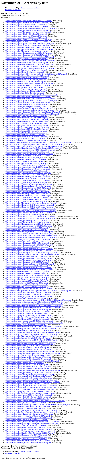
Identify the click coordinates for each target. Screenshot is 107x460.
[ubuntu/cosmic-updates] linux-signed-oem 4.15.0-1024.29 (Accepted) (29, 49)
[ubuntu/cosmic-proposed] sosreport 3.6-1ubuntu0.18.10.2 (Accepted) (29, 289)
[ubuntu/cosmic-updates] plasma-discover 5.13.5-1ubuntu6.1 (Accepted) (30, 344)
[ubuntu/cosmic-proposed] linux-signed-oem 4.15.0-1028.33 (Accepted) (29, 264)
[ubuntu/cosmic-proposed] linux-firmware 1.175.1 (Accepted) (26, 106)
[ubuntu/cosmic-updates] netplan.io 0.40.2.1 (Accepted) (24, 87)
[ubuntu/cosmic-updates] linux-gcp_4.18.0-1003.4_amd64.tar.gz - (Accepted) (31, 203)
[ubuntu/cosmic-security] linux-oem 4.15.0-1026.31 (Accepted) (26, 230)
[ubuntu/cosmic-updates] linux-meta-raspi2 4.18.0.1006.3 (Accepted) (28, 195)
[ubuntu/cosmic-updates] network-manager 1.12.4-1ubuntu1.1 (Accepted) (30, 64)
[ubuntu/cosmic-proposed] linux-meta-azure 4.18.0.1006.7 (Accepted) (29, 372)
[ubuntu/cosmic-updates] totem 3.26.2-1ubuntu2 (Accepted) (25, 80)
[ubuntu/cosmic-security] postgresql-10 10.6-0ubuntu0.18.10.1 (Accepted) (30, 209)
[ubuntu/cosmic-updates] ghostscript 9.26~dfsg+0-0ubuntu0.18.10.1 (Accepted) (32, 423)
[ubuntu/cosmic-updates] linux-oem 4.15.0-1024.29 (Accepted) (26, 51)
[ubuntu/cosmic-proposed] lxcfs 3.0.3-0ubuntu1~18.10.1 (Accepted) (28, 397)
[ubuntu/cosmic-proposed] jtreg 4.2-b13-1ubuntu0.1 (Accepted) (26, 241)
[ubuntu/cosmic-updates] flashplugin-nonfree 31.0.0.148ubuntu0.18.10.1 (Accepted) (34, 148)
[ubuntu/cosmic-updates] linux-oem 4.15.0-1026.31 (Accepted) (26, 228)
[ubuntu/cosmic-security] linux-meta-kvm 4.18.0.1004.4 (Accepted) (28, 192)
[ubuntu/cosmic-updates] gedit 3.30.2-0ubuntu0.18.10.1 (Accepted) (28, 330)
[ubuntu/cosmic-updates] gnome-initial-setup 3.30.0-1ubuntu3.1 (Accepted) (31, 328)
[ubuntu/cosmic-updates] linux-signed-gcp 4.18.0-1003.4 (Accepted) (28, 186)
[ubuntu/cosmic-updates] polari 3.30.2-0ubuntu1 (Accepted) (25, 140)
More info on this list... (13, 10)
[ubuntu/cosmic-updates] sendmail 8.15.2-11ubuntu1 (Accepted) (27, 127)
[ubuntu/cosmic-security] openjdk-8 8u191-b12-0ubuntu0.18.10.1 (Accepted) (31, 410)
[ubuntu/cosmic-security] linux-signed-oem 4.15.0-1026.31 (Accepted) (29, 233)
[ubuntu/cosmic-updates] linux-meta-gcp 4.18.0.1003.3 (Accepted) (28, 176)
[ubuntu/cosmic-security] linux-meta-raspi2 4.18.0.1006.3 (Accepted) (28, 199)
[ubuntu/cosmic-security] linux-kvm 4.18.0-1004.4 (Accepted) (26, 201)
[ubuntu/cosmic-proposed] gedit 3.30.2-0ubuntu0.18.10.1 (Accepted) (28, 40)
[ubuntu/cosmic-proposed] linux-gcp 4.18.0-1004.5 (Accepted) (26, 247)
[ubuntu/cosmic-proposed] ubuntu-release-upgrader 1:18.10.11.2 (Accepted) (31, 237)
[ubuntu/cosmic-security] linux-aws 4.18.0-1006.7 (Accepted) (26, 439)
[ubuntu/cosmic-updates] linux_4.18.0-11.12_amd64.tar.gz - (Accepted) (29, 207)
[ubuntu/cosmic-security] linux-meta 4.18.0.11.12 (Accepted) (26, 165)
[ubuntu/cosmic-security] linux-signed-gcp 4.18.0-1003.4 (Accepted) (28, 184)
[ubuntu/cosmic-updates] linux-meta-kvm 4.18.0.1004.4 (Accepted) (28, 188)
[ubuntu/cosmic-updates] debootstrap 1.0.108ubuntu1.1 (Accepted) (28, 97)
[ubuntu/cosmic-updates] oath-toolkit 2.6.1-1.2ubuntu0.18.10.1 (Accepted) (30, 99)
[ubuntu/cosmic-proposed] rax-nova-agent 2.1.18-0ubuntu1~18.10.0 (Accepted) (32, 340)
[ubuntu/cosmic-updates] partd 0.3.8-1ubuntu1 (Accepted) (25, 93)
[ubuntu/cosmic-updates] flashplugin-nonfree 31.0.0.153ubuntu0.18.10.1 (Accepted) (34, 306)
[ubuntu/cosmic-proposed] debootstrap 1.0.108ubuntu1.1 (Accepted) (28, 21)
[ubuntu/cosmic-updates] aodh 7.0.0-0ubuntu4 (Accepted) (25, 135)
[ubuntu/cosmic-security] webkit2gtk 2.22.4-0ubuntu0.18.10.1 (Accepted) (30, 389)
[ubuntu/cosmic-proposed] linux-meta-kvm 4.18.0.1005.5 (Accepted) (28, 258)
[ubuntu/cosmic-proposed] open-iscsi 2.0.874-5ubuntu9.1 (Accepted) (28, 296)
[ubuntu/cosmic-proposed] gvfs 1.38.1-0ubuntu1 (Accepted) (25, 298)
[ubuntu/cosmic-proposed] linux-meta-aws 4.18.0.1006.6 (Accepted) (28, 366)
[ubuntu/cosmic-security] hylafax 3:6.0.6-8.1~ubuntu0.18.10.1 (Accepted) (30, 431)
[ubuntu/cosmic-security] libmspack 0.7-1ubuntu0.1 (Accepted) (26, 116)
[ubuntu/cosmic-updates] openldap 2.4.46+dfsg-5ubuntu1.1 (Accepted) (29, 317)
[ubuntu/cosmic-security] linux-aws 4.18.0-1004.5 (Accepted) (26, 175)
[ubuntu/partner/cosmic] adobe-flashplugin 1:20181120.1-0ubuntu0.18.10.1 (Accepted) (34, 302)
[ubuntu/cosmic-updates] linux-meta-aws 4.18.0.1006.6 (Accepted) (28, 441)
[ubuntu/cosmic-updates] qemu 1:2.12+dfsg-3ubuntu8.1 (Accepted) (28, 357)
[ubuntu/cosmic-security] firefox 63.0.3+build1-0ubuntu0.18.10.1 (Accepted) (31, 334)
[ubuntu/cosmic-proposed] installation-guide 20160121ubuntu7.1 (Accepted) (31, 387)
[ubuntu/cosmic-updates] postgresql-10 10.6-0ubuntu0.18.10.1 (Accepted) (30, 211)
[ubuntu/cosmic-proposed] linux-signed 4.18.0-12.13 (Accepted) (27, 222)
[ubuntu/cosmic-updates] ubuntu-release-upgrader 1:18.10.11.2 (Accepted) (30, 342)
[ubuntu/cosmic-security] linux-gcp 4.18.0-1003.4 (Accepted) (26, 182)
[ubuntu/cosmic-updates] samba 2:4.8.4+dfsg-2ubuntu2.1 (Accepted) (28, 378)
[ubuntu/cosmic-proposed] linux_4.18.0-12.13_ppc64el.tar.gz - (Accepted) (30, 216)
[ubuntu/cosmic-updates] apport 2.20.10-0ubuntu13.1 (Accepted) (27, 129)
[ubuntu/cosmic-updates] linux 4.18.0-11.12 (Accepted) (24, 157)
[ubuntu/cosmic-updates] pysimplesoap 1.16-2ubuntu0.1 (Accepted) (28, 406)
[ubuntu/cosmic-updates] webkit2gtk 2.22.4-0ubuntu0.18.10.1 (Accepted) (30, 393)
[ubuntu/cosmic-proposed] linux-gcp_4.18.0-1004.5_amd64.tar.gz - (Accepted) (32, 252)
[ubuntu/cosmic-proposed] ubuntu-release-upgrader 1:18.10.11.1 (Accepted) (31, 28)
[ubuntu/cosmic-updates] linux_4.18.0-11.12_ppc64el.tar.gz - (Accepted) (30, 205)
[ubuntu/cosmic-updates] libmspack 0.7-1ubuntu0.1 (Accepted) (26, 118)
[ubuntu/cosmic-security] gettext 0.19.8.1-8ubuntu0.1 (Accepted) (27, 119)
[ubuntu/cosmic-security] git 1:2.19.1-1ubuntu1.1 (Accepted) (26, 403)
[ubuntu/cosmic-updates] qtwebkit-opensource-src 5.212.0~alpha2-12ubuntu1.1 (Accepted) (36, 74)
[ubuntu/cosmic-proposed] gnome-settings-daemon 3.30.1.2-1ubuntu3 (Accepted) (33, 308)
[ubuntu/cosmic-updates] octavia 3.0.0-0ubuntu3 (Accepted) (25, 81)
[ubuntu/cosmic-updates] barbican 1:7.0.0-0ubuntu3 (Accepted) (26, 137)
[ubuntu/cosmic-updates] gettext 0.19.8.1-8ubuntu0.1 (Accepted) (27, 121)
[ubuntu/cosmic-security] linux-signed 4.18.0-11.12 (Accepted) (26, 167)
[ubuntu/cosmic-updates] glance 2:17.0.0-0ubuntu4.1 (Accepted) (27, 275)
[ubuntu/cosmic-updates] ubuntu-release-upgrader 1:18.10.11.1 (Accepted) (30, 68)
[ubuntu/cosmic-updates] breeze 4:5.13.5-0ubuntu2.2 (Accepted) (27, 76)
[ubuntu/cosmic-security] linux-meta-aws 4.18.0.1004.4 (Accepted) (28, 173)
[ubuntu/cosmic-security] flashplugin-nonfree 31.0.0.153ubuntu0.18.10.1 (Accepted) (34, 304)
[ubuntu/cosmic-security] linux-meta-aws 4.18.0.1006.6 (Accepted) (28, 437)
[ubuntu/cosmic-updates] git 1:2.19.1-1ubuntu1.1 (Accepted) (25, 408)
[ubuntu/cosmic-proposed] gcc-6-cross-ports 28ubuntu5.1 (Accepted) (28, 315)
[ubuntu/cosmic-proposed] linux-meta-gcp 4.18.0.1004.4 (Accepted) (28, 251)
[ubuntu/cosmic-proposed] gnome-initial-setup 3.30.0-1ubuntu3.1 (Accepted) (31, 95)
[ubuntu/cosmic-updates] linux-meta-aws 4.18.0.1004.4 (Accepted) (28, 169)
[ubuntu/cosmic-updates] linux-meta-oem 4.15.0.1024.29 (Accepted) (28, 47)
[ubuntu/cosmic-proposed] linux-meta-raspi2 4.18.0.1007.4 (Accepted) (29, 245)
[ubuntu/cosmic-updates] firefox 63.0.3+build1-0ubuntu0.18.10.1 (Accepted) (31, 336)
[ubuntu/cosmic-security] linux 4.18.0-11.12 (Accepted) (24, 161)
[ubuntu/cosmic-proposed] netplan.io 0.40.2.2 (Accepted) (24, 363)
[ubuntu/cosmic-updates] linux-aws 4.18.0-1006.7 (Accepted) (26, 435)
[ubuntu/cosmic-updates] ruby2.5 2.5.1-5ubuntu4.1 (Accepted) (26, 70)
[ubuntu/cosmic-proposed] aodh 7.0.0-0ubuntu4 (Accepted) (25, 24)
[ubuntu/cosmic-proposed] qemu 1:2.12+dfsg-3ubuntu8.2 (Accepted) (28, 418)
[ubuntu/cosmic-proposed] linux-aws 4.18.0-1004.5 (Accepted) (26, 30)
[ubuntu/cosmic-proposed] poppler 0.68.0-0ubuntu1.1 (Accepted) (27, 384)
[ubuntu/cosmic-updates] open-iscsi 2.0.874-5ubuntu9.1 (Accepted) (28, 442)
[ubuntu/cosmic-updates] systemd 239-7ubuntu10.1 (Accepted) (26, 62)
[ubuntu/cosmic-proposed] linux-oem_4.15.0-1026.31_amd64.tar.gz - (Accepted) (32, 112)
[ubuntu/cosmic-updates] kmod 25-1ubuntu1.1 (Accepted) (25, 72)
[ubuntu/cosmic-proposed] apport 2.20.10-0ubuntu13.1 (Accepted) (27, 45)
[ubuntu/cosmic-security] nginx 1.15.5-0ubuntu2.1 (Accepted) (26, 89)
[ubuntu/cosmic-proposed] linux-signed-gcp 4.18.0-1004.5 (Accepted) (29, 249)
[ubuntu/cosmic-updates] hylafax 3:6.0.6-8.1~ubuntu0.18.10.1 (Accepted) (30, 433)
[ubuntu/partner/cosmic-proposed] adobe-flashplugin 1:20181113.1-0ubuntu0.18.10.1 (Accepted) (38, 142)
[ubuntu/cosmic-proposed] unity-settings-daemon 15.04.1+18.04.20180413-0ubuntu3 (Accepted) (38, 300)
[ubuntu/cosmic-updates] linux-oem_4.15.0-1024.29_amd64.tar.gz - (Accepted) (32, 114)
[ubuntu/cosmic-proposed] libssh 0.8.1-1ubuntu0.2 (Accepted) (26, 34)
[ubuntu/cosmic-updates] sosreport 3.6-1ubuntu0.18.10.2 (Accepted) (28, 359)
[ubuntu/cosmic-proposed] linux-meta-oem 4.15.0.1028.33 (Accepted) (29, 260)
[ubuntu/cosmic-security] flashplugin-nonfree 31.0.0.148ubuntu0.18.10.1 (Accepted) (34, 144)
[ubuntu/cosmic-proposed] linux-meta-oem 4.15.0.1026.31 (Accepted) (29, 53)
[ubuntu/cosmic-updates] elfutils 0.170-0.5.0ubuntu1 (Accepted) (27, 277)
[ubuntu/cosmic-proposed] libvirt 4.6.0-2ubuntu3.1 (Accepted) (26, 420)
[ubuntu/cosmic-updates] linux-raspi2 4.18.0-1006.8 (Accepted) (27, 194)
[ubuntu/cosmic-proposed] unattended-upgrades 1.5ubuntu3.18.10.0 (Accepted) (32, 361)
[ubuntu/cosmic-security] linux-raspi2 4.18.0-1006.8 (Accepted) (27, 197)
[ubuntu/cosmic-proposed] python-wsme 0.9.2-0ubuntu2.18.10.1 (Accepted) (31, 380)
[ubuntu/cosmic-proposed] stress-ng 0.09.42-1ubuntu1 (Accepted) (27, 239)
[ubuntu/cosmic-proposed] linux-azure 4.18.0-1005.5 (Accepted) (27, 347)
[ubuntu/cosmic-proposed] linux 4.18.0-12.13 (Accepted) (24, 214)
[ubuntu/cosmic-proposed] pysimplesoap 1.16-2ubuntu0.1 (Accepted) (28, 292)
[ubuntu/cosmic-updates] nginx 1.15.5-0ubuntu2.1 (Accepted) (26, 91)
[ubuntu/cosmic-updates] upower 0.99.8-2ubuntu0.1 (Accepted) (26, 78)
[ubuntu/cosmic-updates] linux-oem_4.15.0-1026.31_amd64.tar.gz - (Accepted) (32, 254)
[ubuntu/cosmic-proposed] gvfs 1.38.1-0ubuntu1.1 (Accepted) (26, 325)
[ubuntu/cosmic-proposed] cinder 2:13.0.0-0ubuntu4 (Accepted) (27, 26)
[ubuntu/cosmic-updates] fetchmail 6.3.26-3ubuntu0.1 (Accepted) (27, 319)
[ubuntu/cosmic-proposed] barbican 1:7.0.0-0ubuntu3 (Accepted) (27, 23)
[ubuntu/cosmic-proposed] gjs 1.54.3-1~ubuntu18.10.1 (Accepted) (27, 391)
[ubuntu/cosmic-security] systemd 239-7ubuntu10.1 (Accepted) (26, 59)
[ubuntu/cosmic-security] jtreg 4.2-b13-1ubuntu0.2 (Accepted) (26, 285)
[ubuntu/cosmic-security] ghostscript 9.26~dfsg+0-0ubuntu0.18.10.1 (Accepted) (32, 422)
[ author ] (37, 8)
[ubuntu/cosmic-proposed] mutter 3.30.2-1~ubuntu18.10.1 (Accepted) (29, 395)
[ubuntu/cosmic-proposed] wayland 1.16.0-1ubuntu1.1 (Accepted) (27, 416)
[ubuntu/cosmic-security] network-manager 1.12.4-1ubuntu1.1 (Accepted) (30, 61)
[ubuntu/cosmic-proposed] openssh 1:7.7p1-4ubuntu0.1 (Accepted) (28, 294)
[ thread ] (23, 8)
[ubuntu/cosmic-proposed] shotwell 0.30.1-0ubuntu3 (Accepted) (27, 104)
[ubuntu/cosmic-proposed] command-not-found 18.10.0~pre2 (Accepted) (30, 110)
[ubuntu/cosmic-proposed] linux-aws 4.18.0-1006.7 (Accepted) (26, 365)
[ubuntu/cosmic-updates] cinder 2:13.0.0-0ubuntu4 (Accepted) (26, 279)
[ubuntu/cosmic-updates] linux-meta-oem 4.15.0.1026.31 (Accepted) (28, 224)
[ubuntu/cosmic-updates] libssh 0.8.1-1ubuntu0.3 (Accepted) (25, 427)
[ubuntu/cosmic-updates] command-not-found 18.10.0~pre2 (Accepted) (29, 270)
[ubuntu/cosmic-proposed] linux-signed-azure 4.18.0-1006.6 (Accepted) (29, 374)
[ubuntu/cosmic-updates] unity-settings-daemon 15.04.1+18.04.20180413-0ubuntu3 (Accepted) (37, 404)
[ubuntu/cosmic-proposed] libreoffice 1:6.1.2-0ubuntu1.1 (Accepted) (28, 85)
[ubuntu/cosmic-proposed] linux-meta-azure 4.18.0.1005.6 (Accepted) (29, 349)
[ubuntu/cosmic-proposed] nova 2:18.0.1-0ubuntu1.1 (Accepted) (27, 152)
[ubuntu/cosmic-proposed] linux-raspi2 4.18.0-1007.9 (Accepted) (27, 243)
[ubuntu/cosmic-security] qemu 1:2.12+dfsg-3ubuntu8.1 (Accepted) (28, 355)
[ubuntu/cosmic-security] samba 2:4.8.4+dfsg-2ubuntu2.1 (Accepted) (28, 376)
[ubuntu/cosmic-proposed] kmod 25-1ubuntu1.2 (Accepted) (25, 138)
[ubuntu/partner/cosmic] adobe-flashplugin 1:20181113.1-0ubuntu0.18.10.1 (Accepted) (34, 146)
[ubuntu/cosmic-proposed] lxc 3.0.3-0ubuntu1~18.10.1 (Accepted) (27, 399)
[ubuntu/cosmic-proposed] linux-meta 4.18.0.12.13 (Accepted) (26, 220)
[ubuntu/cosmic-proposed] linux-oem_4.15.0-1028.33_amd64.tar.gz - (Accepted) (32, 332)
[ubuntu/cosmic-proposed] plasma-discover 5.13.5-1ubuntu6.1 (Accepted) (30, 150)
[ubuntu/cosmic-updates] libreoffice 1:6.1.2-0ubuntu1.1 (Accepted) (28, 271)
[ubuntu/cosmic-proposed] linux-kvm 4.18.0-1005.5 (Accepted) (26, 256)
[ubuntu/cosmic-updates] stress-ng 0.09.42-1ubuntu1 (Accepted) (27, 346)
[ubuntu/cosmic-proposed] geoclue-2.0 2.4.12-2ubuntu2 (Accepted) (28, 309)
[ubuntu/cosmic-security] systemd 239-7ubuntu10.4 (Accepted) (26, 281)
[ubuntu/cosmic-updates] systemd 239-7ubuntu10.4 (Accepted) (26, 283)
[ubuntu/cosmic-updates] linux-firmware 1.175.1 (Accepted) (25, 273)
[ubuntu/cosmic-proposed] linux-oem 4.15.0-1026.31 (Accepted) (27, 55)
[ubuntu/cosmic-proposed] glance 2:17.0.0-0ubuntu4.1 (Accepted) (27, 102)
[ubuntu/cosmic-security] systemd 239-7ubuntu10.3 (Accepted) (26, 123)
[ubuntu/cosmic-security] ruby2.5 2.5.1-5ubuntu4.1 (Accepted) (26, 66)
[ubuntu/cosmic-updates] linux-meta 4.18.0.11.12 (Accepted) (26, 159)
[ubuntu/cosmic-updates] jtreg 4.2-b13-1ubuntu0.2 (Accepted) (26, 287)
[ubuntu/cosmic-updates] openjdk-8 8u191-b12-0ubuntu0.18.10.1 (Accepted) (31, 412)
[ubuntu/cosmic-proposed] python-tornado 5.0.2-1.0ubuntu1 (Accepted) (29, 43)
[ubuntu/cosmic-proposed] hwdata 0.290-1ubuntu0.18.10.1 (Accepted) (29, 414)
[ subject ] (30, 8)
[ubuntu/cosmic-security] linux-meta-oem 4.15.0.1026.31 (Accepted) (28, 226)
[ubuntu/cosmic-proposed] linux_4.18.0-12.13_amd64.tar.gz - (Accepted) (30, 218)
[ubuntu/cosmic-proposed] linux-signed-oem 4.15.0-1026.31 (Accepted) (29, 57)
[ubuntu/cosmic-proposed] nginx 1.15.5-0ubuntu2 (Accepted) (26, 36)
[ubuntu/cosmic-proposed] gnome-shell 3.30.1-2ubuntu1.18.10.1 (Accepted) (31, 100)
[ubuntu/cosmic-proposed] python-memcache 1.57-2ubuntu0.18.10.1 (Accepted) (32, 382)
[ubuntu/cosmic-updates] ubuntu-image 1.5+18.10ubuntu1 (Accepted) (29, 429)
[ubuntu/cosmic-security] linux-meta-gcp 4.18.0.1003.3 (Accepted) (28, 180)
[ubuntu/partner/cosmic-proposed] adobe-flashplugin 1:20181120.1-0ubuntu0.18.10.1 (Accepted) (38, 290)
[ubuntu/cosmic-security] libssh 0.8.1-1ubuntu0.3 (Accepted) (26, 425)
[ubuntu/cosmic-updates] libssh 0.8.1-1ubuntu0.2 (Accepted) (25, 133)
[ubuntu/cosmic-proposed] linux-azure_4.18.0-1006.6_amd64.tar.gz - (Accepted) (32, 370)
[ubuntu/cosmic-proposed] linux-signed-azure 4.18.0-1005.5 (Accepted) (29, 351)
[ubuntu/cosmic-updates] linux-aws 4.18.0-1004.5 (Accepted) (26, 171)
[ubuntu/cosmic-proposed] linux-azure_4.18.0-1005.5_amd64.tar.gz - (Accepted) (32, 353)
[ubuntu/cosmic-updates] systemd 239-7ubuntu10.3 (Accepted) (26, 125)
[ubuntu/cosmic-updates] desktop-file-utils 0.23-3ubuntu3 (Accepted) (28, 338)
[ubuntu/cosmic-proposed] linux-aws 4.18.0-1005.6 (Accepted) (26, 266)
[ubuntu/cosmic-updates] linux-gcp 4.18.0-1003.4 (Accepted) (26, 178)
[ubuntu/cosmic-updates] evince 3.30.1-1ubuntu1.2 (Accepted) (26, 131)
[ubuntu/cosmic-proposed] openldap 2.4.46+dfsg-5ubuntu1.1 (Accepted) (30, 154)
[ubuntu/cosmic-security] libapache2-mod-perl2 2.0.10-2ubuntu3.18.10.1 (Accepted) (34, 323)
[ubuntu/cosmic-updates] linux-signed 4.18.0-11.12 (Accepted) (26, 163)
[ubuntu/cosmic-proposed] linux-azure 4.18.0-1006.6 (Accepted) (27, 368)
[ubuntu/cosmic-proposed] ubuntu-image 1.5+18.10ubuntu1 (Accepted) (29, 321)
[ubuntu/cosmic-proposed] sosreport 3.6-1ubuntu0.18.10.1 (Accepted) (29, 213)
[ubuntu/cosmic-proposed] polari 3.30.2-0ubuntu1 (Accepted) (26, 38)
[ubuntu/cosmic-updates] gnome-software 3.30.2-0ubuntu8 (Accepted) (29, 83)
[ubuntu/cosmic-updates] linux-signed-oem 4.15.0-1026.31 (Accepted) (29, 232)
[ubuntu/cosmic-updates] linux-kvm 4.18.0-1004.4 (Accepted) (26, 190)
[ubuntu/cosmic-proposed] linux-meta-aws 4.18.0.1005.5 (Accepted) (28, 268)
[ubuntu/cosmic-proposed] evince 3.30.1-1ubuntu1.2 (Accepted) (27, 42)
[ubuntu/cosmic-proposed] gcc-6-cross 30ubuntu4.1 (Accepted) (26, 313)
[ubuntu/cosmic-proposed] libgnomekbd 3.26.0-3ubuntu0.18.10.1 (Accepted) (31, 385)
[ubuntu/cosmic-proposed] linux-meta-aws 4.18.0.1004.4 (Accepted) (28, 32)
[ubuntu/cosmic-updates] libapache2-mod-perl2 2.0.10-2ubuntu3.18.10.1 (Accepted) (34, 327)
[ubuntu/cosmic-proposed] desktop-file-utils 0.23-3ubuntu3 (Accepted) (29, 108)
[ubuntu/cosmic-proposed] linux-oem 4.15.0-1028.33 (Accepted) (27, 262)
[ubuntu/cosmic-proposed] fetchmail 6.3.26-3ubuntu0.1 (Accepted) (28, 156)
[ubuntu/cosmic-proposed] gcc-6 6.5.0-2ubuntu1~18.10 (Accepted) (28, 311)
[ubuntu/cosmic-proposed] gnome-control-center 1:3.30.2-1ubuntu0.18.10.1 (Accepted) (35, 401)
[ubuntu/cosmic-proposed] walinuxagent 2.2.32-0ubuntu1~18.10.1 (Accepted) (31, 235)
